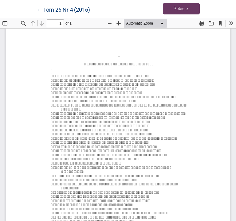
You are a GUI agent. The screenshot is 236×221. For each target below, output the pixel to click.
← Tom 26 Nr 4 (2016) (63, 9)
